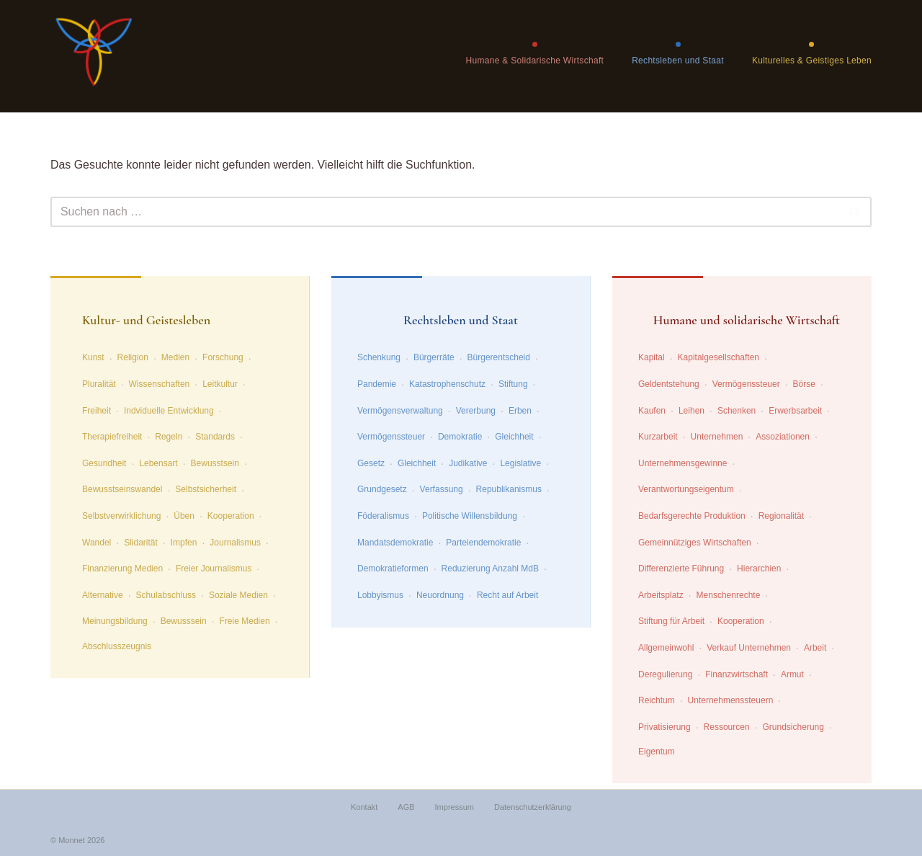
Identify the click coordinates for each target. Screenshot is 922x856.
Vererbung (476, 411)
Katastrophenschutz (447, 384)
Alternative (102, 595)
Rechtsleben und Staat (678, 60)
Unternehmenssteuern (731, 700)
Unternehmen (717, 437)
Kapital (651, 358)
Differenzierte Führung (681, 568)
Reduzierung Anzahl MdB (490, 568)
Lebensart (158, 463)
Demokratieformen (393, 568)
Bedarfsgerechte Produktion (692, 516)
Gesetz (371, 463)
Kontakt (364, 807)
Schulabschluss (166, 595)
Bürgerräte (434, 358)
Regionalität (781, 516)
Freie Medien (245, 622)
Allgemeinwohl (666, 648)
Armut (792, 674)
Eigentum (656, 752)
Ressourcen (727, 727)
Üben (184, 516)
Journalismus (235, 543)
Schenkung (378, 358)
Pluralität (99, 384)
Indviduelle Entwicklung (169, 411)
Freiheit (96, 411)
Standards (215, 437)
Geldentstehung (668, 384)
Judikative (468, 463)
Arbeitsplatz (661, 595)
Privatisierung (664, 727)
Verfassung (441, 490)
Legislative (520, 463)
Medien (175, 358)
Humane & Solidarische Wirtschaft (534, 60)
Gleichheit (514, 437)
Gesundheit (104, 463)
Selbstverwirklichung (121, 516)
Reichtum (656, 700)
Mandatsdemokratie (395, 543)
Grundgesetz (382, 490)
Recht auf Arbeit (507, 595)
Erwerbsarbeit (795, 411)
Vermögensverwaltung (400, 411)
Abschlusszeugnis (116, 646)
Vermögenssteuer (391, 437)
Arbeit (815, 648)
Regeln (168, 437)
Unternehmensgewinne (682, 463)
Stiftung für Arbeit (671, 622)
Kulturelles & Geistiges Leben (812, 60)
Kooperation (230, 516)
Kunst (93, 358)
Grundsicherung (793, 727)
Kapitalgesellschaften (718, 358)
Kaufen (652, 411)
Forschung (222, 358)
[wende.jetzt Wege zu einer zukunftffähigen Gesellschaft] (93, 56)
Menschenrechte (729, 595)
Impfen (184, 543)
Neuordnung (440, 595)
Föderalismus (383, 516)
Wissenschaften (159, 384)
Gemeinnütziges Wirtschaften (694, 543)
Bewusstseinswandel (122, 490)
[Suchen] (444, 212)
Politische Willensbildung (469, 516)
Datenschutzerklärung (532, 807)
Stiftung (513, 384)
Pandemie (376, 384)
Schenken (736, 411)
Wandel (96, 543)
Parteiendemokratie (483, 543)
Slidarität (141, 543)
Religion (132, 358)
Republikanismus (509, 490)
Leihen (691, 411)
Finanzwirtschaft (736, 674)
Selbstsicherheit (205, 490)
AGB (406, 807)
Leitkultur (220, 384)
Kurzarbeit (658, 437)
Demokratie (460, 437)
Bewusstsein (215, 463)
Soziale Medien (238, 595)
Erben (520, 411)
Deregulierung (665, 674)
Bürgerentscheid (498, 358)
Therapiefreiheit (112, 437)
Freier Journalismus (213, 568)
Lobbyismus (380, 595)
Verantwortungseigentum (686, 490)
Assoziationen (783, 437)
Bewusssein (184, 622)
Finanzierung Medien (122, 568)
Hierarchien (759, 568)
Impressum (454, 807)
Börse (804, 384)
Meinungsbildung (115, 622)
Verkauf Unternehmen (749, 648)
